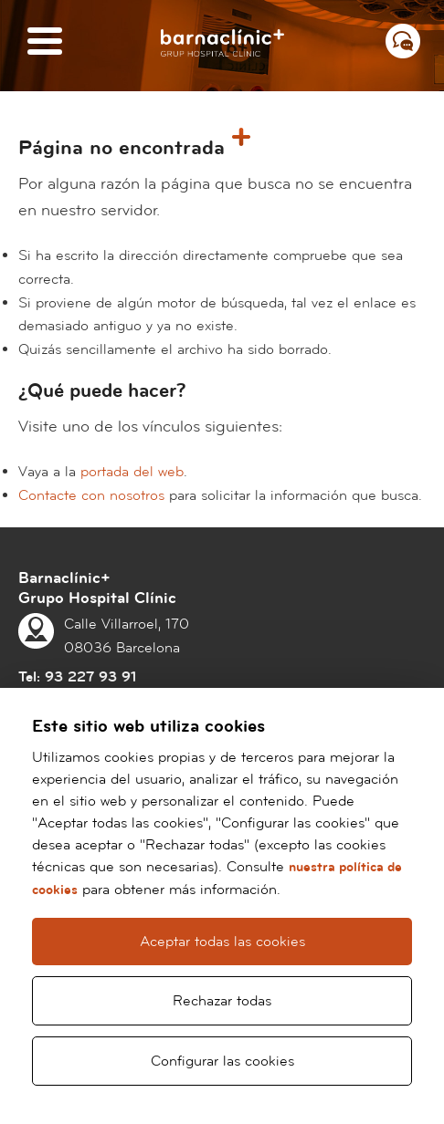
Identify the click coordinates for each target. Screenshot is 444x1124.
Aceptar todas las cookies (222, 941)
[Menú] (44, 42)
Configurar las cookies (222, 1061)
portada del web (132, 472)
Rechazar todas (222, 1001)
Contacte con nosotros (91, 495)
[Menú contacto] (403, 41)
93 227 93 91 (90, 677)
